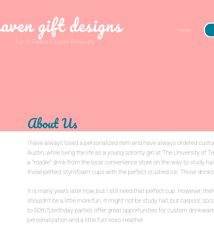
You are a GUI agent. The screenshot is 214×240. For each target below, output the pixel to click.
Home (184, 30)
